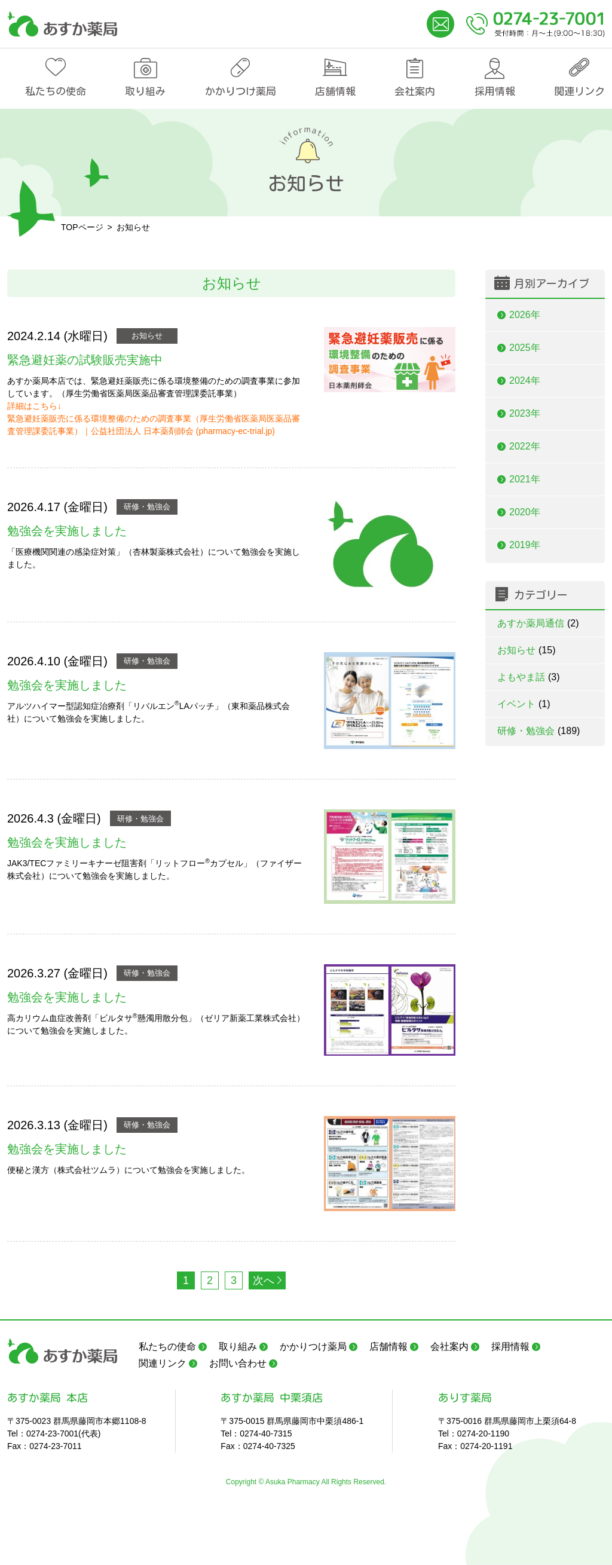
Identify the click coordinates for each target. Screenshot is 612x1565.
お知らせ (147, 336)
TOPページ (82, 227)
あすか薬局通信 (538, 623)
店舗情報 (335, 91)
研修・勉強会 (147, 507)
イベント (523, 704)
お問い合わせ (238, 1363)
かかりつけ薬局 (240, 91)
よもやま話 (528, 677)
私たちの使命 (55, 91)
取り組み (145, 91)
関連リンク (579, 91)
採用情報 (495, 91)
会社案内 (414, 91)
